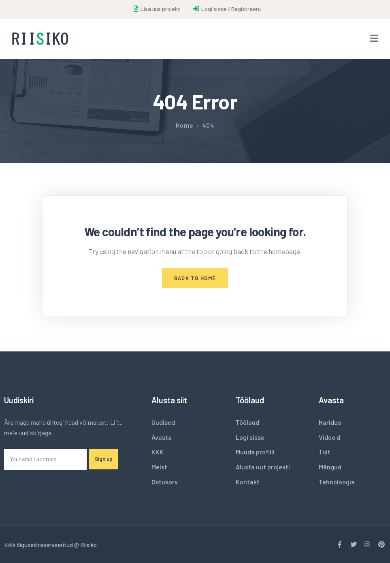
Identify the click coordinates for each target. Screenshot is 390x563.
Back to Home (195, 278)
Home (184, 125)
